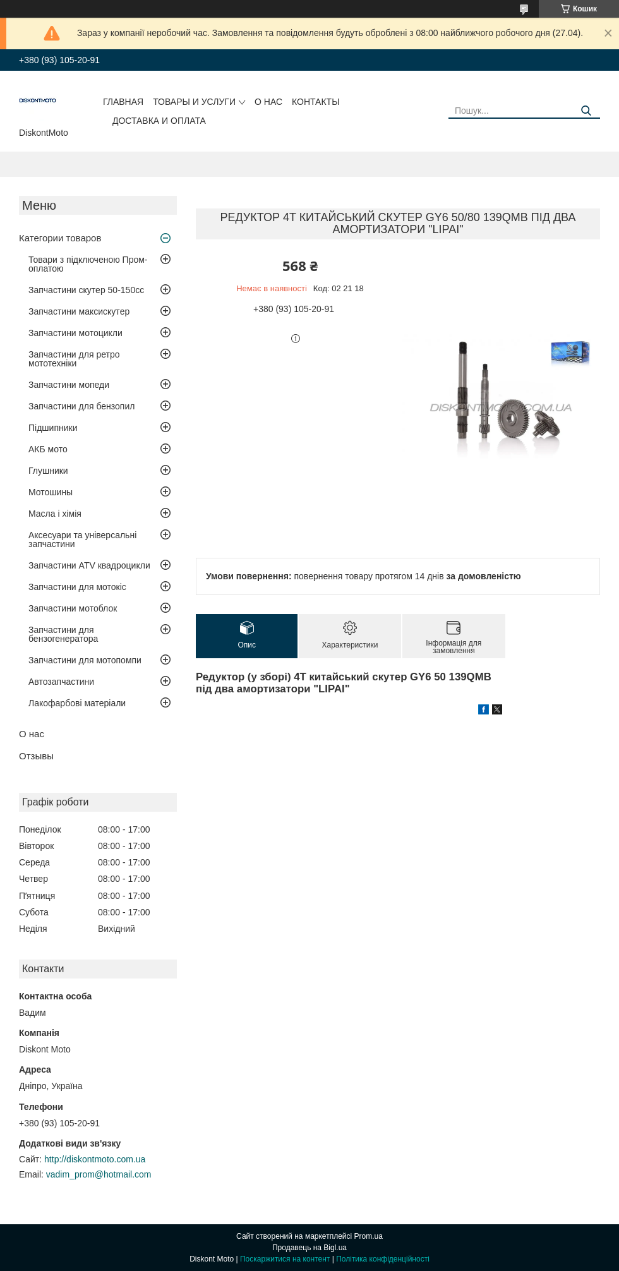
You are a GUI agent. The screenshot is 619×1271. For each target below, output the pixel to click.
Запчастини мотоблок (72, 608)
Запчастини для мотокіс (77, 587)
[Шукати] (586, 111)
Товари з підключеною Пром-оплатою (88, 264)
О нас (268, 102)
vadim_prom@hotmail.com (99, 1174)
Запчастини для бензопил (81, 406)
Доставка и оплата (159, 121)
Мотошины (50, 492)
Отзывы (36, 755)
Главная (123, 102)
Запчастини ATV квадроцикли (89, 565)
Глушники (48, 471)
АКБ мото (48, 449)
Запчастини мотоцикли (75, 333)
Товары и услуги (194, 102)
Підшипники (52, 428)
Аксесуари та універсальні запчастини (82, 539)
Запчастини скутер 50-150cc (86, 290)
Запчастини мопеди (68, 385)
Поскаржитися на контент (285, 1259)
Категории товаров (60, 237)
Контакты (316, 102)
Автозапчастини (61, 682)
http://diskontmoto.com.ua (94, 1159)
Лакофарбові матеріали (77, 703)
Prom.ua (368, 1236)
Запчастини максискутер (78, 311)
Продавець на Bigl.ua (309, 1247)
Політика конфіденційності (383, 1259)
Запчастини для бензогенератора (63, 634)
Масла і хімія (54, 514)
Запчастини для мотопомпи (84, 660)
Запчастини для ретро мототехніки (73, 358)
